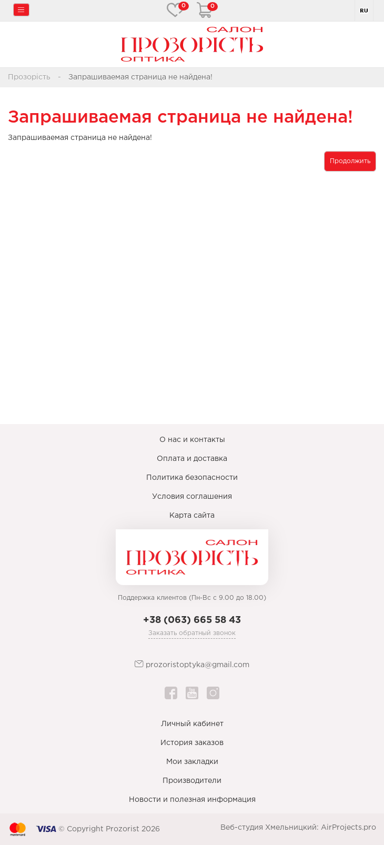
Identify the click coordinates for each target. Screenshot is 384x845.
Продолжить (350, 161)
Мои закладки (192, 762)
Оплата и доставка (192, 459)
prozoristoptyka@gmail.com (192, 664)
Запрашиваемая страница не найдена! (140, 77)
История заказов (192, 743)
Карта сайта (192, 515)
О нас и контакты (192, 440)
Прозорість (29, 77)
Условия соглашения (192, 497)
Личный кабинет (192, 724)
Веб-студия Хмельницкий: (269, 827)
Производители (192, 781)
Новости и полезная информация (192, 800)
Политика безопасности (192, 478)
